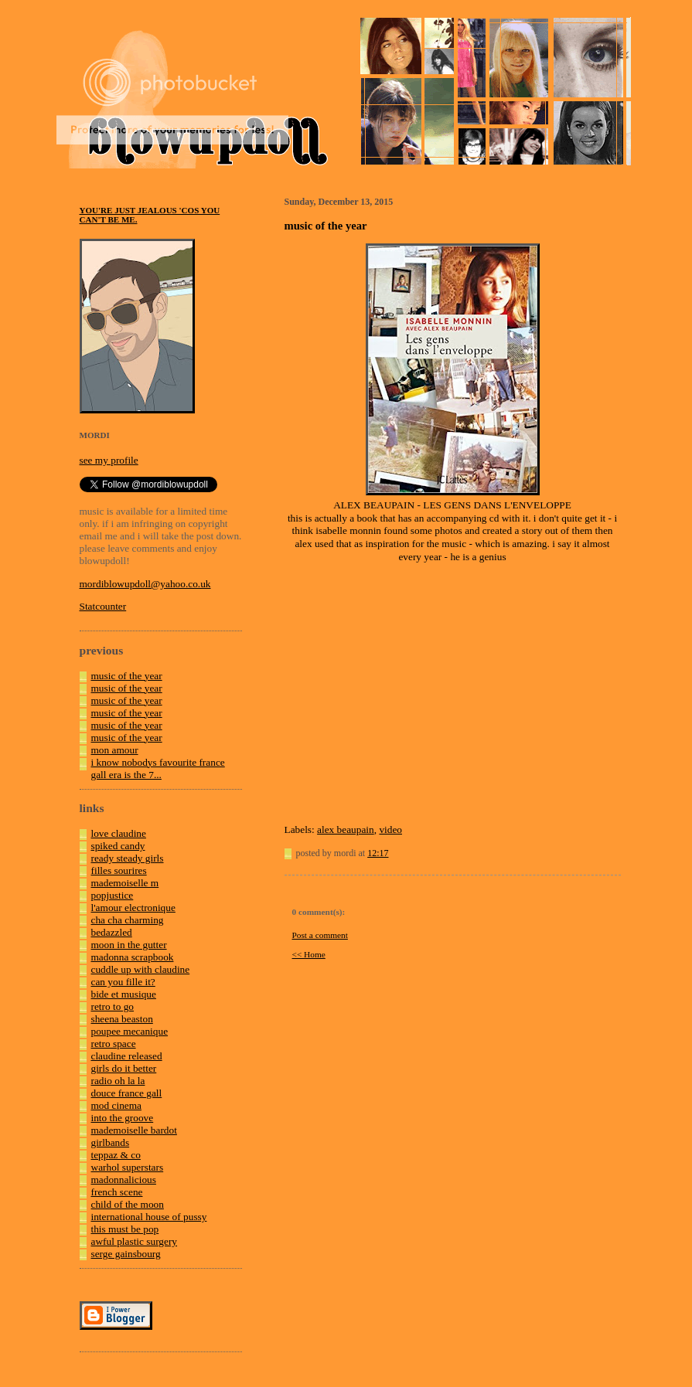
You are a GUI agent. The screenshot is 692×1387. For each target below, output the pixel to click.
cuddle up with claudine (140, 969)
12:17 (377, 853)
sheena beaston (122, 1019)
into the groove (122, 1118)
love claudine (118, 833)
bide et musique (123, 994)
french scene (117, 1192)
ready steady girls (127, 858)
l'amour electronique (133, 907)
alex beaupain (345, 829)
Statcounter (103, 606)
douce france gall (126, 1093)
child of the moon (127, 1204)
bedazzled (111, 932)
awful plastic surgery (134, 1241)
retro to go (113, 1006)
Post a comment (320, 935)
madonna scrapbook (132, 957)
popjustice (112, 895)
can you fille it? (123, 982)
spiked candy (118, 846)
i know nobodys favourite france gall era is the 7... (158, 768)
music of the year (126, 676)
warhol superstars (127, 1167)
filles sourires (119, 870)
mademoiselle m (125, 883)
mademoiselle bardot (134, 1130)
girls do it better (124, 1068)
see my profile (109, 460)
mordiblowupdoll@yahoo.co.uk (145, 584)
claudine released (126, 1056)
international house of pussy (149, 1216)
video (390, 829)
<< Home (309, 954)
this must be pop (125, 1229)
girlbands (110, 1142)
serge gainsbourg (126, 1254)
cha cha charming (127, 920)
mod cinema (116, 1105)
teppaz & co (116, 1155)
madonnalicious (123, 1179)
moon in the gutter (129, 944)
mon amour (114, 750)
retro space (113, 1043)
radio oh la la (118, 1080)
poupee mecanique (130, 1031)
